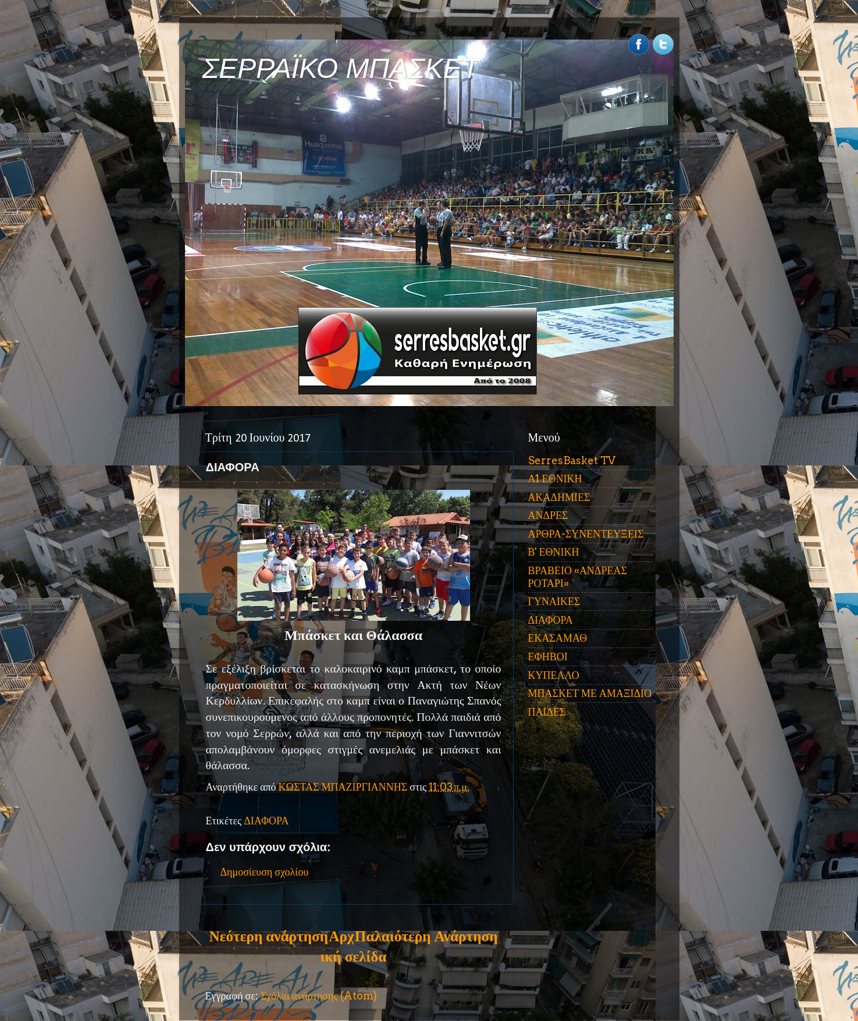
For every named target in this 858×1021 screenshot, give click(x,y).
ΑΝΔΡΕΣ (548, 515)
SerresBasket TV (571, 460)
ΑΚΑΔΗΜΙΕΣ (559, 497)
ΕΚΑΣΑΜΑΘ (558, 638)
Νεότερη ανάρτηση (268, 936)
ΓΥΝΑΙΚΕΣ (554, 601)
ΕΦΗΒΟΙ (548, 656)
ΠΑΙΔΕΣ (547, 712)
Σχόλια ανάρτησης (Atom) (319, 996)
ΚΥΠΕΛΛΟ (553, 675)
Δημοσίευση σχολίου (264, 872)
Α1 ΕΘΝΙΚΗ (555, 478)
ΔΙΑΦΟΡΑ (266, 820)
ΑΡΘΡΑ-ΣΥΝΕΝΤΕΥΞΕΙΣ (586, 534)
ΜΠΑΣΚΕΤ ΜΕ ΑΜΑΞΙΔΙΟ (590, 693)
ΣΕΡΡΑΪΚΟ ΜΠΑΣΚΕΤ (340, 68)
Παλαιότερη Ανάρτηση (426, 936)
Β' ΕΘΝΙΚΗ (553, 552)
